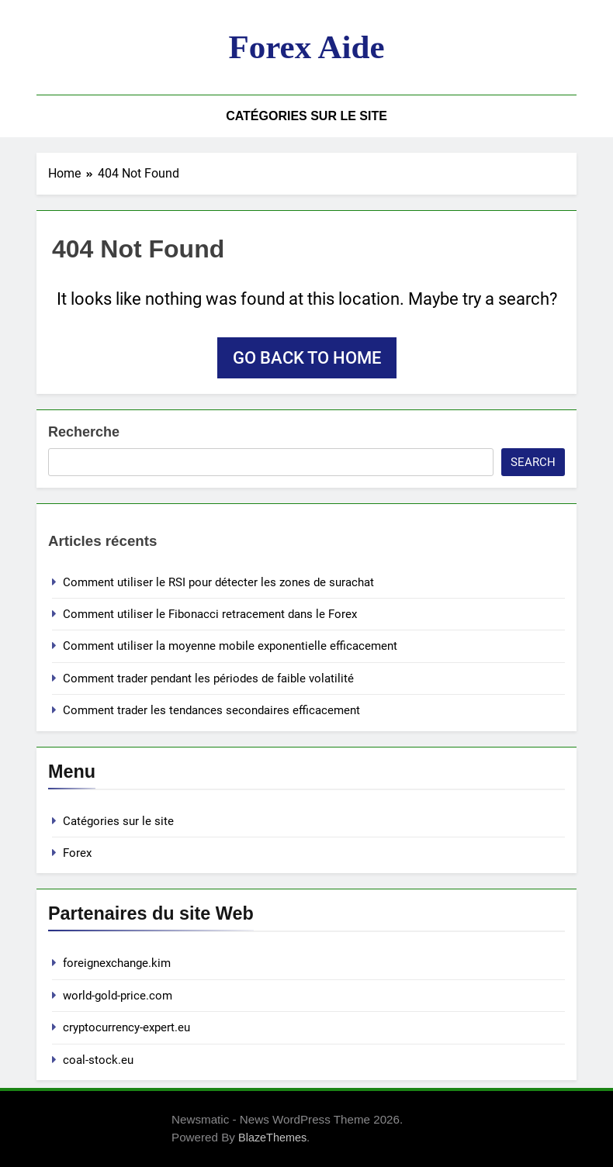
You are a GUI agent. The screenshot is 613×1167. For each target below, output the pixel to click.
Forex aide (306, 47)
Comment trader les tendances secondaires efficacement (211, 710)
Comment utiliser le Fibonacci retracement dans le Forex (210, 614)
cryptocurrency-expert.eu (126, 1027)
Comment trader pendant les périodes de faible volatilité (208, 678)
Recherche (83, 432)
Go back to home (307, 358)
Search (533, 462)
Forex (77, 853)
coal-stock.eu (98, 1060)
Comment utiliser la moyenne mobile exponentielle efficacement (230, 646)
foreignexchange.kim (117, 963)
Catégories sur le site (306, 116)
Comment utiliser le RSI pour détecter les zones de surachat (218, 582)
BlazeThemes (272, 1137)
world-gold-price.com (117, 996)
